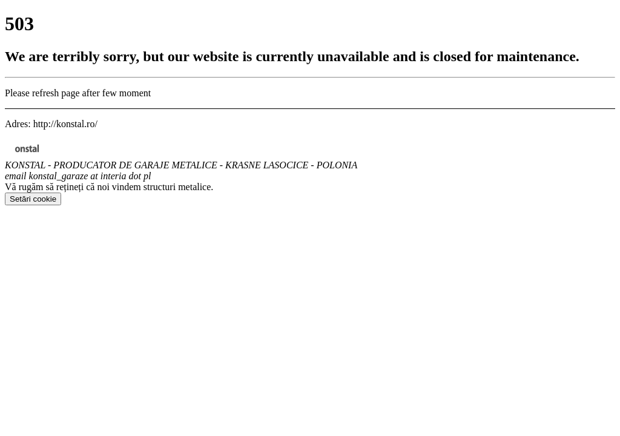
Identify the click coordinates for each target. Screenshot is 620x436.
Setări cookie (33, 198)
